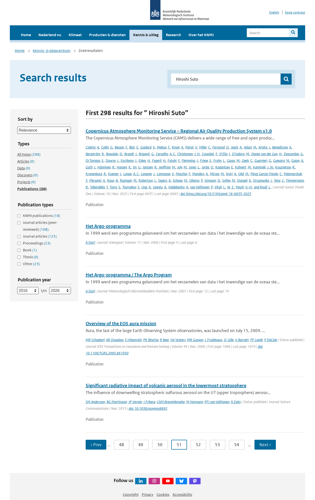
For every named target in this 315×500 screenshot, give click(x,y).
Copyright (131, 494)
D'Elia (223, 154)
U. (139, 167)
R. (103, 154)
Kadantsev (222, 167)
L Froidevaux (213, 339)
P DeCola (270, 339)
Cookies (163, 494)
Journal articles (40, 236)
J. (270, 147)
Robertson (146, 180)
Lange (127, 173)
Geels (245, 160)
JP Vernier (135, 401)
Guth (89, 167)
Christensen (185, 154)
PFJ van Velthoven (217, 401)
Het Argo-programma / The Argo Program (129, 275)
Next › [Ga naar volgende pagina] (265, 444)
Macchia (181, 173)
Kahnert (240, 167)
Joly (179, 167)
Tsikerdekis (97, 187)
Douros (111, 160)
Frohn (217, 160)
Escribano (127, 160)
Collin (105, 147)
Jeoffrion (165, 167)
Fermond (218, 147)
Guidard (145, 147)
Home (26, 34)
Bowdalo (112, 154)
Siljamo (194, 180)
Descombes (291, 154)
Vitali (218, 187)
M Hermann (194, 401)
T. (107, 187)
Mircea (214, 173)
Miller (203, 147)
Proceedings (37, 243)
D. (121, 154)
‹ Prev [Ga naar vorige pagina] (96, 444)
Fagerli (156, 160)
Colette (90, 147)
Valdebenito (176, 187)
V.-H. (248, 187)
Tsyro (113, 187)
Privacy (147, 494)
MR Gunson (195, 339)
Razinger (126, 180)
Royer (176, 147)
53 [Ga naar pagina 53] (217, 444)
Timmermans (295, 180)
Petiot (189, 147)
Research (173, 34)
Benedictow (280, 147)
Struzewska (261, 180)
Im (135, 167)
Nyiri (229, 173)
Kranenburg (94, 173)
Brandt (129, 154)
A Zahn (236, 401)
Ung (144, 187)
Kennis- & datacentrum (51, 50)
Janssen (147, 167)
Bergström (93, 154)
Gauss (231, 160)
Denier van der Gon (264, 154)
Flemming (188, 160)
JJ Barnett (242, 339)
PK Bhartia (150, 339)
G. (111, 147)
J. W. (270, 167)
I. (230, 154)
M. (255, 147)
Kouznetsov (283, 167)
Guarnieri (260, 160)
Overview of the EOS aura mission (121, 323)
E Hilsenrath (133, 339)
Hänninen (104, 167)
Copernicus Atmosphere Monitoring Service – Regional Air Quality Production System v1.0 (179, 131)
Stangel (242, 180)
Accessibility (182, 494)
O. (227, 147)
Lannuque (163, 173)
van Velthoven (199, 187)
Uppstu (158, 187)
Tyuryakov (129, 187)
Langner (146, 173)
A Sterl (90, 242)
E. (137, 147)
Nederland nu (49, 34)
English (274, 12)
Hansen (122, 167)
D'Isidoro (238, 154)
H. (280, 154)
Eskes (142, 160)
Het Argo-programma (108, 226)
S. (119, 187)
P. (202, 180)
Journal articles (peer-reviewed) (40, 226)
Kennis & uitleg (145, 34)
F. (127, 147)
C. (209, 147)
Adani (248, 147)
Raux (110, 180)
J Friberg (149, 401)
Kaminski (259, 167)
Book (30, 250)
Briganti (144, 154)
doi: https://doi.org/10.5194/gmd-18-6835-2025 (215, 193)
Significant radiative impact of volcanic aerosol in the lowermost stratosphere (166, 385)
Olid (241, 173)
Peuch (240, 187)
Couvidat (208, 154)
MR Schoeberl (95, 339)
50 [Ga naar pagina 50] (160, 444)
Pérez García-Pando (264, 173)
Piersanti (95, 180)
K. (129, 167)
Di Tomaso (93, 160)
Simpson (210, 180)
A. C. (173, 154)
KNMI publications (41, 215)
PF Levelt (256, 339)
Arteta (262, 147)
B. (117, 180)
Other (31, 263)
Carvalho (162, 154)
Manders (198, 173)
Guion (295, 160)
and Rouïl (260, 187)
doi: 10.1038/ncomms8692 (148, 408)
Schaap (178, 180)
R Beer (164, 339)
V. (154, 147)
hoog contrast (295, 12)
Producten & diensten (107, 34)
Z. (233, 187)
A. (98, 147)
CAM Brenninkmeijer (171, 401)
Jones (192, 167)
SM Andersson (95, 401)
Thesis (30, 257)
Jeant (234, 147)
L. (224, 160)
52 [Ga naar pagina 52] (198, 444)
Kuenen (113, 173)
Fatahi (172, 160)
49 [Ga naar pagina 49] (140, 444)
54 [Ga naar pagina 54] (236, 444)
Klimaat (75, 34)
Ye (228, 187)
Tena (277, 180)
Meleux (162, 147)
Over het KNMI (201, 34)
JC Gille (229, 339)
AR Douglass (115, 339)
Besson (119, 147)
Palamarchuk (293, 173)
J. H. (197, 154)
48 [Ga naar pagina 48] (121, 444)
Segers (162, 180)
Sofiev (226, 180)
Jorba (205, 167)
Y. (179, 160)
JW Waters (178, 339)
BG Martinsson (117, 401)
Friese (204, 160)
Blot (132, 147)
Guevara (279, 160)
